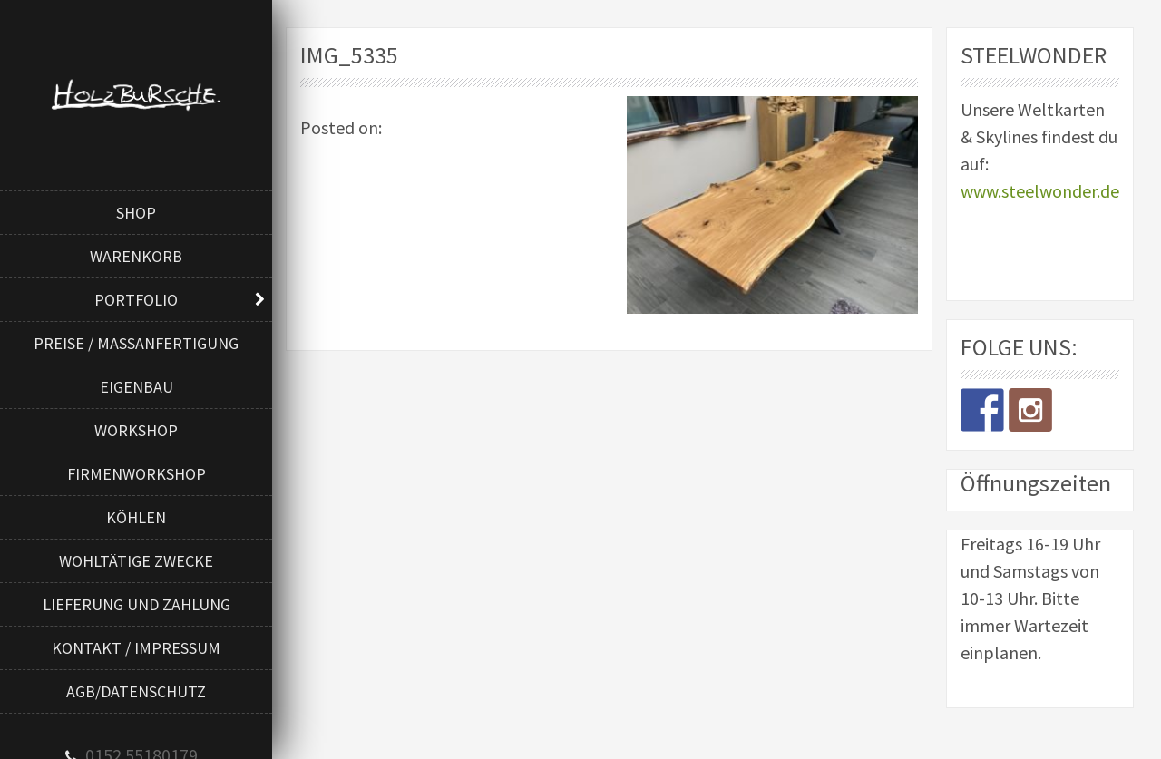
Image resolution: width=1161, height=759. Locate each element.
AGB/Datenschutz (136, 691)
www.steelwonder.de (1040, 191)
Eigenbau (136, 386)
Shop (136, 212)
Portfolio (136, 299)
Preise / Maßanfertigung (136, 343)
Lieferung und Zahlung (136, 604)
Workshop (136, 430)
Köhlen (136, 517)
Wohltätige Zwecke (136, 560)
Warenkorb (136, 256)
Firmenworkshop (136, 473)
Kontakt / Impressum (136, 647)
